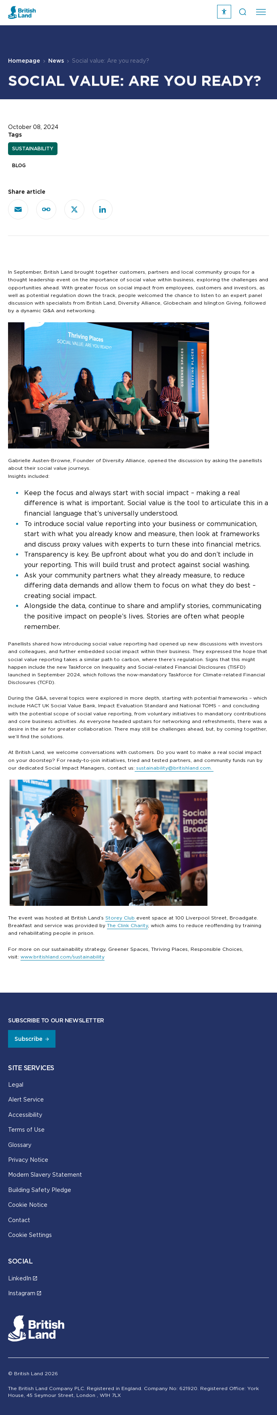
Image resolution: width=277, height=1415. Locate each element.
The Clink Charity (127, 925)
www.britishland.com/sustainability (63, 957)
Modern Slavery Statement (45, 1174)
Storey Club (120, 918)
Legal (15, 1084)
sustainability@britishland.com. (174, 768)
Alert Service (26, 1099)
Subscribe (28, 1038)
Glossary (19, 1144)
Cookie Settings (30, 1234)
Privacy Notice (28, 1159)
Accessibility (25, 1114)
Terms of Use (26, 1129)
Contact (19, 1219)
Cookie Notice (27, 1204)
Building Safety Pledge (39, 1189)
